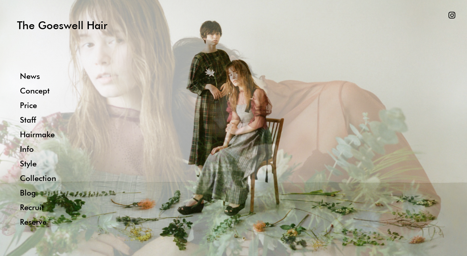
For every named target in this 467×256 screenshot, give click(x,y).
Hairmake (37, 134)
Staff (28, 119)
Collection (38, 178)
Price (28, 105)
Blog (28, 192)
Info (27, 149)
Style (28, 163)
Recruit (32, 207)
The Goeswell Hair (62, 25)
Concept (35, 90)
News (30, 76)
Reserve (33, 222)
